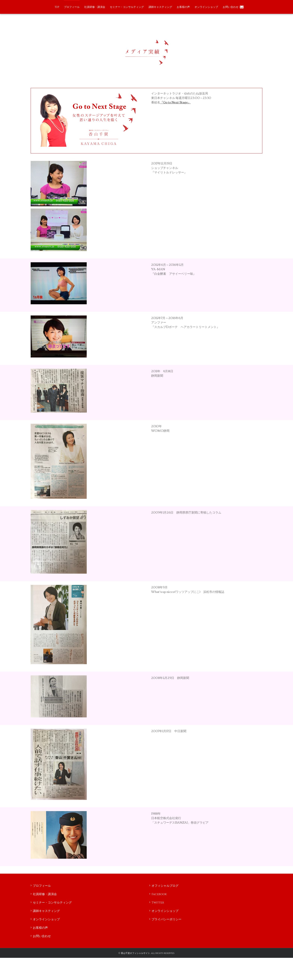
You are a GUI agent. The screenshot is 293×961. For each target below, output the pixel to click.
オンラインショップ (46, 919)
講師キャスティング (46, 911)
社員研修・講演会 (45, 894)
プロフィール (42, 886)
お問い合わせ (42, 936)
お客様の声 (40, 928)
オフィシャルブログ (165, 886)
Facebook (159, 894)
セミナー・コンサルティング (52, 903)
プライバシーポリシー (166, 919)
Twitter (158, 903)
